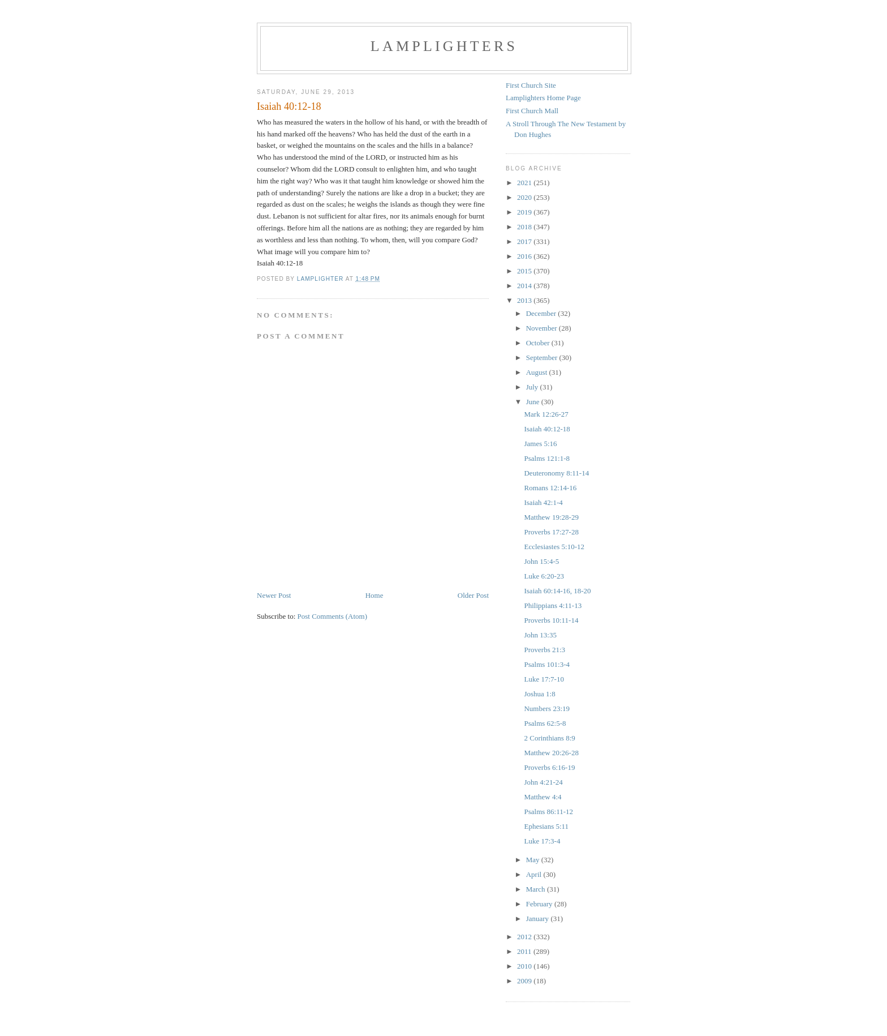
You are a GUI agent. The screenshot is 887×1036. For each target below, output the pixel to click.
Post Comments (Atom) (333, 616)
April (535, 874)
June (533, 401)
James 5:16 (540, 443)
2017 (525, 241)
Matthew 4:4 (542, 797)
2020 (525, 197)
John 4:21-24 (543, 782)
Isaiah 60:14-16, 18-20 (557, 591)
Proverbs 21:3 (544, 649)
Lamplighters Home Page (543, 97)
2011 (525, 951)
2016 (525, 256)
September (542, 357)
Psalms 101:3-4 (547, 664)
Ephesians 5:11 (546, 826)
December (542, 313)
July (533, 387)
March (536, 889)
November (542, 328)
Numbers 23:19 (547, 708)
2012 (525, 936)
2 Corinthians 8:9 (549, 738)
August (537, 372)
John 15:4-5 (541, 561)
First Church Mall (532, 110)
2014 (525, 285)
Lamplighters (444, 46)
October (539, 343)
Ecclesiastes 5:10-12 (554, 546)
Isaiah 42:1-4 (543, 502)
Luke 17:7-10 (543, 679)
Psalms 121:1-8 (547, 458)
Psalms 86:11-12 (548, 811)
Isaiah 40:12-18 (547, 429)
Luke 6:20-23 (543, 576)
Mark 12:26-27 (546, 414)
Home (374, 595)
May (533, 859)
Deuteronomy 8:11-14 (556, 473)
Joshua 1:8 (539, 694)
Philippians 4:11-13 (553, 605)
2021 (525, 182)
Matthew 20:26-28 (551, 752)
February (540, 904)
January (538, 918)
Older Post (473, 595)
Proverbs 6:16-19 (549, 767)
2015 (525, 271)
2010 (525, 966)
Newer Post (274, 595)
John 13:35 (540, 635)
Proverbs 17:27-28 (551, 532)
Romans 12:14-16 (550, 487)
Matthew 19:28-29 (551, 517)
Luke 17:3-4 (542, 841)
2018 (525, 226)
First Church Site (531, 85)
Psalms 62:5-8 (545, 723)
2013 (525, 300)
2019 (525, 212)
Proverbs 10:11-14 (551, 620)
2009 (525, 981)
